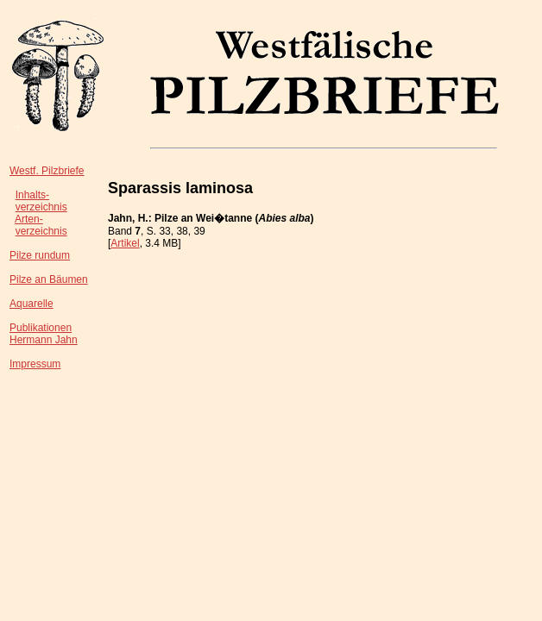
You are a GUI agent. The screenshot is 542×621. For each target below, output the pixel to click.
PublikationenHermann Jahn (43, 334)
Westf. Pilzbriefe (46, 171)
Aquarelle (31, 304)
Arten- (29, 219)
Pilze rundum (39, 255)
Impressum (34, 364)
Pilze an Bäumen (48, 279)
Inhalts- (32, 195)
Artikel (124, 243)
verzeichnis (41, 207)
